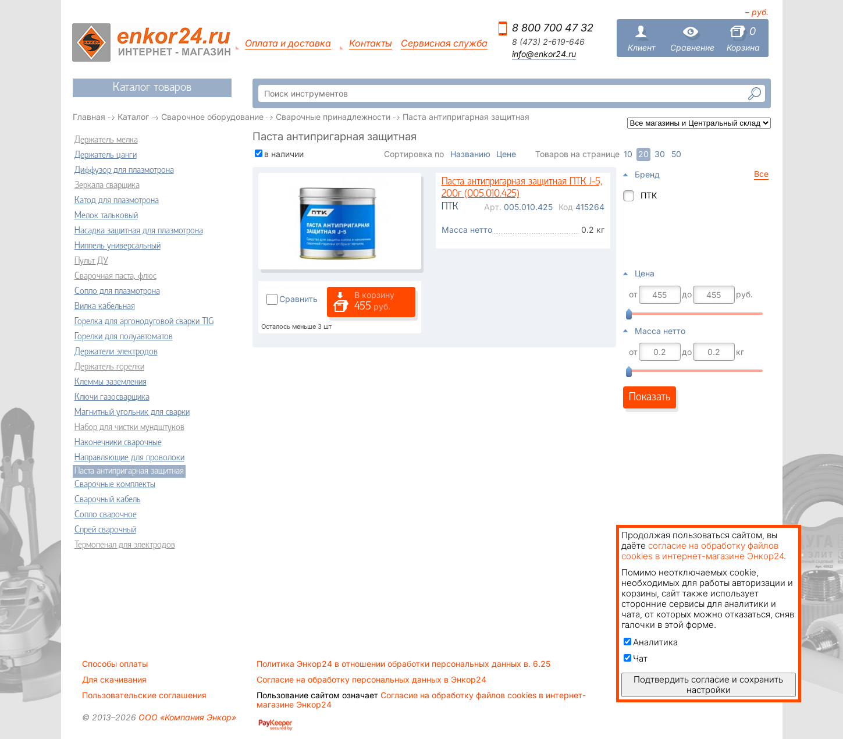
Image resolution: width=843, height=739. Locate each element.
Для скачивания (114, 679)
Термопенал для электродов (124, 545)
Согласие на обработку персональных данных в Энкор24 (371, 679)
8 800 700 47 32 (552, 28)
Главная (89, 117)
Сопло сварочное (105, 515)
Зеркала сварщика (107, 185)
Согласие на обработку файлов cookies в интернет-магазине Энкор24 (421, 700)
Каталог (133, 117)
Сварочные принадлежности (333, 117)
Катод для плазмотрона (116, 200)
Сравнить (298, 299)
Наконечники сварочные (118, 442)
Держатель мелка (106, 140)
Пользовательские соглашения (144, 695)
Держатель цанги (105, 155)
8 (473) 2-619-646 (548, 42)
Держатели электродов (116, 352)
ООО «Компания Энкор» (186, 717)
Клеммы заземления (110, 382)
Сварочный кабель (107, 499)
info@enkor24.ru (544, 54)
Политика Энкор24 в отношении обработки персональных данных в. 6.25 (403, 664)
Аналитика (651, 642)
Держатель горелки (109, 367)
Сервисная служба (444, 43)
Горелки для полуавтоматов (123, 337)
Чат (636, 658)
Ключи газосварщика (112, 397)
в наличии (284, 154)
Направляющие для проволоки (129, 458)
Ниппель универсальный (117, 246)
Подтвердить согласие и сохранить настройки (708, 684)
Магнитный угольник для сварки (132, 412)
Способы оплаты (115, 664)
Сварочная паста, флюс (115, 276)
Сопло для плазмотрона (117, 291)
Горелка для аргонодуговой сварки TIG (144, 321)
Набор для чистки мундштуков (129, 427)
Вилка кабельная (104, 306)
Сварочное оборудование (212, 117)
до (687, 294)
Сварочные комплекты (114, 484)
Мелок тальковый (106, 216)
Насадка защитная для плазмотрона (138, 231)
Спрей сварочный (105, 530)
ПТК (649, 195)
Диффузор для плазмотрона (124, 170)
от (633, 294)
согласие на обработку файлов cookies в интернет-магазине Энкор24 (702, 551)
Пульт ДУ (91, 261)
